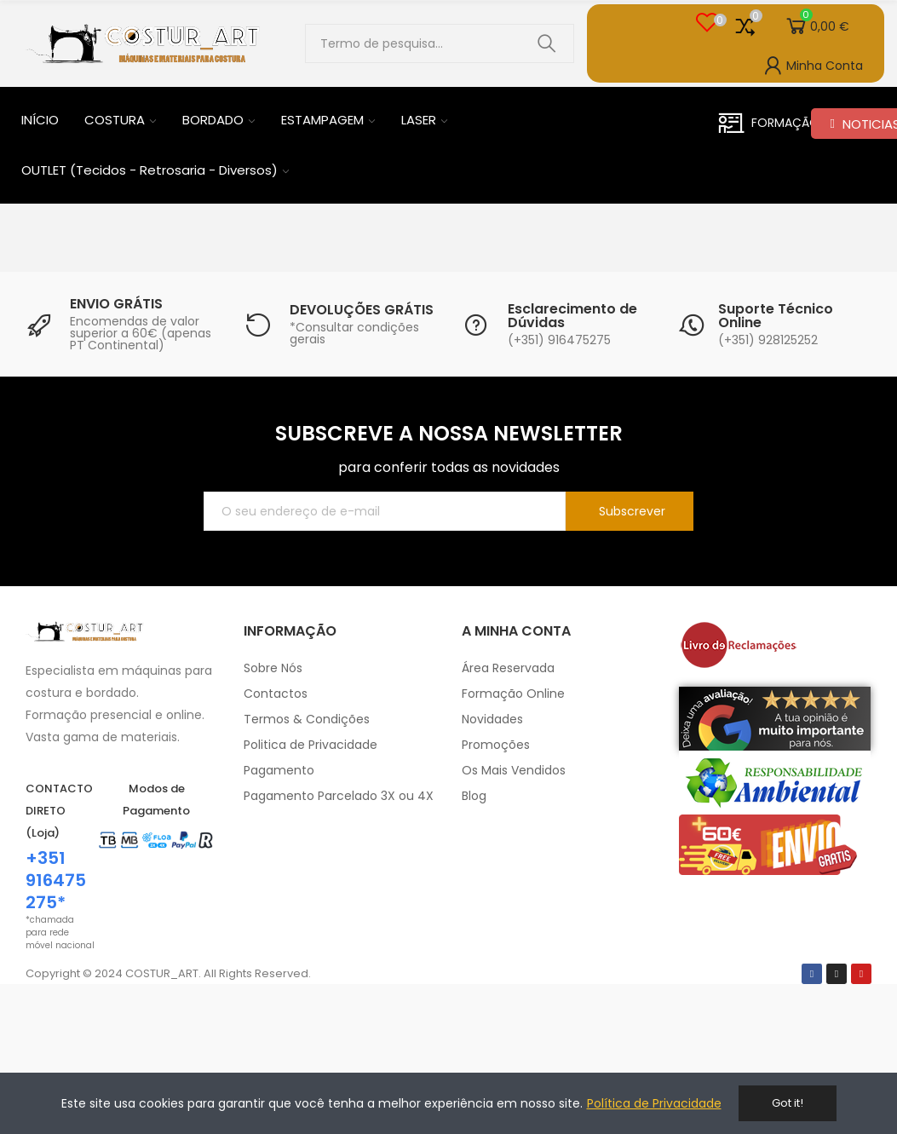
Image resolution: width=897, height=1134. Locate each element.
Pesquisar (547, 43)
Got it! (787, 1103)
